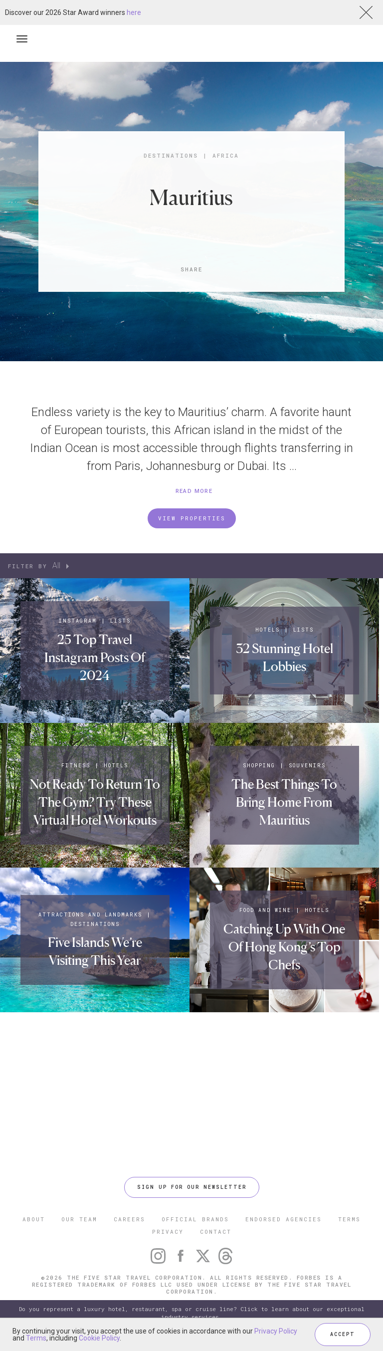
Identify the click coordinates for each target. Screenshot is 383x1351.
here (134, 12)
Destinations (171, 155)
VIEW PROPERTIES (191, 518)
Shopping (259, 765)
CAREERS (129, 1219)
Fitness (75, 765)
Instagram (78, 621)
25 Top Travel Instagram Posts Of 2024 (94, 657)
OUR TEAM (79, 1219)
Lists (120, 621)
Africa (225, 155)
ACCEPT (342, 1334)
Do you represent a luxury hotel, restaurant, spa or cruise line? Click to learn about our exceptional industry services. (192, 1313)
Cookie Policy (99, 1338)
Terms (36, 1338)
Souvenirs (307, 765)
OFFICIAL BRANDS (195, 1219)
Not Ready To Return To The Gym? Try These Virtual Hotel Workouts (95, 802)
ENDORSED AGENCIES (283, 1219)
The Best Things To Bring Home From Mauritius (284, 802)
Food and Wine (265, 910)
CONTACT (215, 1231)
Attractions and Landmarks (90, 914)
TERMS (349, 1219)
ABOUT (33, 1219)
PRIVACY (168, 1231)
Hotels (267, 630)
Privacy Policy (275, 1331)
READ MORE (194, 491)
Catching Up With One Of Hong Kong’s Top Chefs (284, 947)
